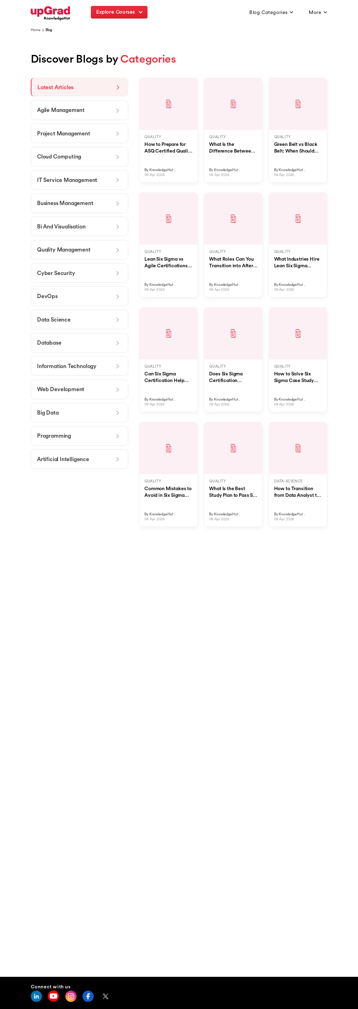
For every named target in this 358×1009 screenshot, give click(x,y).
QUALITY (152, 137)
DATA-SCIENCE (288, 481)
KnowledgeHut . (162, 170)
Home (36, 30)
